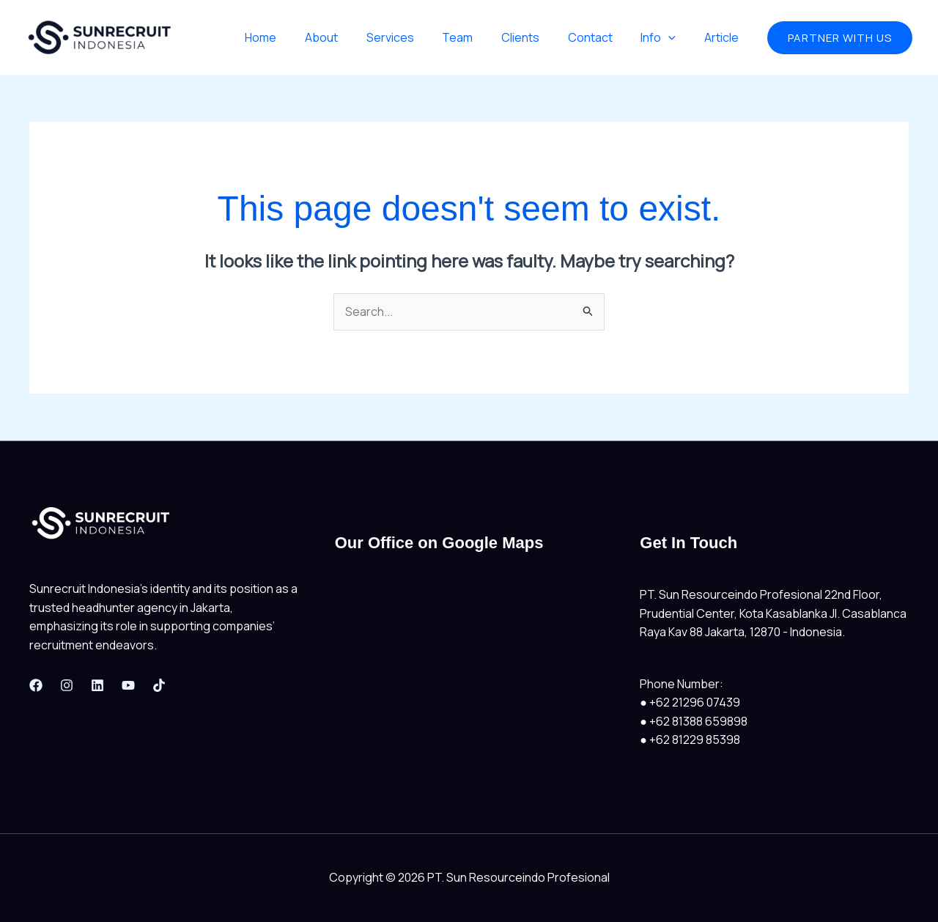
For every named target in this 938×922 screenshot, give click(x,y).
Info (665, 37)
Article (723, 37)
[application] (675, 37)
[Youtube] (128, 685)
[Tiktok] (159, 685)
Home (297, 37)
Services (416, 37)
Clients (537, 37)
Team (479, 37)
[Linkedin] (97, 685)
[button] (839, 37)
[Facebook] (36, 685)
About (352, 37)
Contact (602, 37)
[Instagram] (66, 685)
